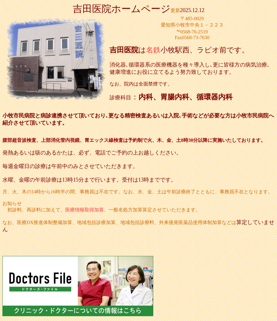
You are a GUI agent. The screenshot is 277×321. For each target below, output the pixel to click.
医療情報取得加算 (84, 209)
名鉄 (153, 50)
